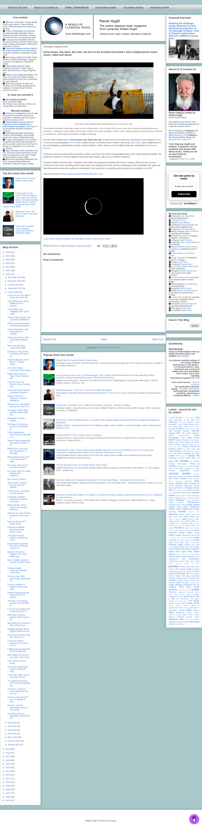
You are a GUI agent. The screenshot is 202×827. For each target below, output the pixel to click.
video (189, 610)
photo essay (184, 561)
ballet (175, 426)
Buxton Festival (189, 446)
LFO (197, 521)
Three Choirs (175, 605)
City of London (187, 466)
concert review (180, 473)
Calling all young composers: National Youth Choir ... (17, 570)
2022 (8, 267)
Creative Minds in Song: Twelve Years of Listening (78, 435)
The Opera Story (181, 601)
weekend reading (175, 615)
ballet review (183, 426)
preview (174, 566)
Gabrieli (171, 500)
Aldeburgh (173, 422)
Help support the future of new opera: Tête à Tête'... (19, 656)
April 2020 (12, 734)
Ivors (197, 514)
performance (194, 559)
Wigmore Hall (176, 619)
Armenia (180, 424)
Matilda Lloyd (186, 310)
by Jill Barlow (186, 451)
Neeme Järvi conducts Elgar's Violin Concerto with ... (18, 376)
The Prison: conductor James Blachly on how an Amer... (17, 691)
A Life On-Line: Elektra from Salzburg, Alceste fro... (18, 610)
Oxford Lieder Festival (184, 557)
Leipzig (171, 521)
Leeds (184, 519)
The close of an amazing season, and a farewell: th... (18, 603)
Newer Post (49, 339)
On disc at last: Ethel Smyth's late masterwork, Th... (19, 578)
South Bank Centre (189, 587)
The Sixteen (194, 601)
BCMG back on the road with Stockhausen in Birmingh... (17, 451)
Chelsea (172, 464)
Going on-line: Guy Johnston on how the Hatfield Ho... (17, 398)
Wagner (196, 610)
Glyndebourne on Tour (177, 505)
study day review (176, 594)
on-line (181, 547)
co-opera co (189, 468)
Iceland (191, 512)
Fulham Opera (193, 498)
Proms (183, 567)
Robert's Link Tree (17, 7)
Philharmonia (174, 561)
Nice (178, 540)
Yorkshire (181, 624)
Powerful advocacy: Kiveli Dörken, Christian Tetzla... (18, 362)
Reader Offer (174, 569)
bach (170, 426)
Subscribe (184, 194)
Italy (193, 514)
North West (184, 542)
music (192, 530)
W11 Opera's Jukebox (16, 479)
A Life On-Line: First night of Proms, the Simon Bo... (19, 296)
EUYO (171, 493)
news (196, 537)
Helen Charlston (191, 231)
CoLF (197, 468)
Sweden (196, 594)
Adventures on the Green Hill (186, 420)
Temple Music (189, 596)
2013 (8, 771)
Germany (195, 500)
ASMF (185, 424)
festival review (180, 495)
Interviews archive (159, 7)
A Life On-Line (175, 417)
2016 (8, 760)
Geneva (188, 500)
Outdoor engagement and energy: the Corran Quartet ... (18, 595)
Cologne (172, 470)
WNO (191, 622)
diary (196, 481)
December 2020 (15, 277)
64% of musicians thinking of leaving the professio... (19, 324)
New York (180, 538)
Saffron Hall (180, 576)
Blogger (112, 820)
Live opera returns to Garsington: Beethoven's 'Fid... (18, 716)
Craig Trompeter (178, 258)
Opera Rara (186, 551)
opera (196, 547)
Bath (170, 431)
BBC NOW (186, 433)
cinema (179, 466)
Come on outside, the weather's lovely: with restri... (17, 587)
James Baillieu (184, 223)
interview (173, 514)
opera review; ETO (183, 554)
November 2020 (15, 281)
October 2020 (14, 285)
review (171, 571)
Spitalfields (173, 590)
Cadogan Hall (193, 456)
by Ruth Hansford (183, 453)
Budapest (196, 444)
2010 (8, 782)
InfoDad (196, 395)
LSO (193, 526)
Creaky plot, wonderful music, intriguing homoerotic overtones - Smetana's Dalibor (93, 405)
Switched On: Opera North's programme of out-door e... (19, 515)
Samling (179, 578)
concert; (196, 474)
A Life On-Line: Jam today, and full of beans (18, 492)
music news (185, 532)
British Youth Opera (176, 442)
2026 (8, 252)
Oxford (171, 557)
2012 (8, 775)
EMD (179, 488)
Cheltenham (182, 464)
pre (193, 563)
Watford (189, 612)
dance (171, 481)
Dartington (178, 481)
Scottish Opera (183, 580)
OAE (175, 547)
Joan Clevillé (75, 142)
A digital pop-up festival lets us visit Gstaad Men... (18, 650)
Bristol (185, 440)
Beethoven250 (184, 435)
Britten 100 (189, 442)
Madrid (171, 528)
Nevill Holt (195, 535)
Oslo (197, 554)
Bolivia (183, 438)
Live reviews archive (106, 7)
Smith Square (194, 583)
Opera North (174, 551)
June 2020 (12, 726)
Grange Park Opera (178, 507)
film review (192, 495)
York (175, 624)
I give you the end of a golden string (16, 522)
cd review (181, 461)
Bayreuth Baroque (182, 431)
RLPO (191, 571)
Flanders (178, 498)
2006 (8, 797)
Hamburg (172, 512)
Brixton (178, 444)
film (186, 495)
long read (181, 526)
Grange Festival (192, 505)
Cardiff (187, 458)
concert (196, 470)
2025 (8, 256)
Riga (187, 571)
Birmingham (174, 438)
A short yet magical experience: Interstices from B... (17, 643)
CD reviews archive (133, 7)
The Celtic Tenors (178, 220)
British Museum (194, 440)
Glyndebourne (193, 502)
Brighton (179, 440)
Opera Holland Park (177, 549)
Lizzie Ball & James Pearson (183, 266)
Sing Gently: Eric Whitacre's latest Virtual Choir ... (19, 624)
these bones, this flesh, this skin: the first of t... (18, 636)
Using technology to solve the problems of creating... (18, 331)
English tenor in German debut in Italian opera (77, 360)
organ (193, 554)
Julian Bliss (186, 308)
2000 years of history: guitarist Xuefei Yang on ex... (18, 617)
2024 (8, 259)
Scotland (172, 580)
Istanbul (188, 514)
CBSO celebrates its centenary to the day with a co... (19, 434)
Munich (196, 528)
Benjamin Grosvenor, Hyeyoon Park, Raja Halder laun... (16, 554)
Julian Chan (183, 262)
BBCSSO (195, 433)
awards (196, 424)
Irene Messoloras (188, 229)
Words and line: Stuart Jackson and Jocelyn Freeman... (17, 507)
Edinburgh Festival (191, 486)
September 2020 (15, 288)
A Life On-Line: (188, 418)
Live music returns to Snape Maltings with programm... (19, 473)
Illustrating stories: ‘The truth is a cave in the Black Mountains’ (84, 390)
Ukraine (186, 608)
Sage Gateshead (192, 576)
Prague (186, 563)
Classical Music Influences (180, 139)
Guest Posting (181, 509)
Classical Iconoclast (195, 383)
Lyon (197, 526)
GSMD (171, 509)
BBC (179, 433)
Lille (177, 523)
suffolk (188, 594)
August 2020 (13, 292)
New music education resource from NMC (16, 347)
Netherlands (186, 535)
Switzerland (173, 596)
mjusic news (189, 528)
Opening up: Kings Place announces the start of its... (17, 354)
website (196, 612)
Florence (185, 498)
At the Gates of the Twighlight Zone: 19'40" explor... (18, 311)
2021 (8, 270)
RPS (188, 574)
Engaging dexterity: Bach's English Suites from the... (19, 630)
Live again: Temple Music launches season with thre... (17, 412)
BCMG (171, 435)
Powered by (184, 203)
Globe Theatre (176, 502)
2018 (8, 753)
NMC (182, 540)
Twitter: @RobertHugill (77, 7)
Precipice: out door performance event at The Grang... (17, 707)
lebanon (171, 519)
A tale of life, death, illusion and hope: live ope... (18, 676)
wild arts (188, 619)
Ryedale (172, 576)
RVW (197, 574)
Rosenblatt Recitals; (177, 574)
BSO (190, 444)
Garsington (180, 500)
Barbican (180, 429)
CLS (176, 468)
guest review (193, 509)
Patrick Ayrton (186, 288)
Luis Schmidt (186, 216)
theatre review (193, 603)
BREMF (172, 440)
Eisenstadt (172, 488)
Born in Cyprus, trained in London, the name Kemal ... (19, 562)
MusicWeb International (189, 389)
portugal (178, 563)
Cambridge (173, 458)
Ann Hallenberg (190, 284)
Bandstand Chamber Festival (16, 419)
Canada (181, 458)
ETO (191, 490)
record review (185, 569)
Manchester (179, 528)
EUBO (196, 490)
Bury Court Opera (175, 446)
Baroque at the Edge (191, 429)
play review (194, 561)
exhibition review (179, 493)
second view (194, 580)
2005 (8, 800)
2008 (8, 789)
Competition (184, 470)
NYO (197, 544)
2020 (8, 274)
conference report (175, 476)
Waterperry (180, 612)
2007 (8, 793)
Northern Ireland (176, 544)
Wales (171, 612)
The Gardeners (182, 599)
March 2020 (13, 737)
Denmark (188, 481)
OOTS (191, 547)
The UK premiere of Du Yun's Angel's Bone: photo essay (81, 465)
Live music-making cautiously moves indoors (19, 369)
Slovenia (185, 583)
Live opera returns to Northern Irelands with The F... (17, 538)
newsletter (172, 540)
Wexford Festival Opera (188, 617)
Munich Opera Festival (176, 530)
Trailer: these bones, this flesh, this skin (61, 239)
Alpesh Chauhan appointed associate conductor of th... (18, 442)
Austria (191, 424)
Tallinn (180, 596)
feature (189, 493)
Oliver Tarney (185, 242)
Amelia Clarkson (187, 271)
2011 (8, 779)
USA (191, 608)
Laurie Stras (176, 297)
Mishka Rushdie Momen (187, 290)
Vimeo (107, 239)
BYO (178, 456)
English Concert (192, 488)
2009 (8, 786)
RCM (197, 567)
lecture (178, 519)
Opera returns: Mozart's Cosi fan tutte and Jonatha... (17, 485)
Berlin (196, 435)
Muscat (186, 530)
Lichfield (172, 523)
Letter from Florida (182, 521)
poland (171, 563)
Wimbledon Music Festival (178, 622)
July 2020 (12, 723)
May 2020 (12, 730)
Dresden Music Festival (186, 483)
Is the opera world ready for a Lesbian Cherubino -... (18, 391)
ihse (198, 512)
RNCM (196, 571)
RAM (193, 567)
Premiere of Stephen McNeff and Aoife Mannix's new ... (16, 529)
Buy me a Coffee (188, 159)
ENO (171, 490)
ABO (170, 420)
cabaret (183, 456)
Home (104, 339)
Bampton (172, 429)
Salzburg (172, 578)
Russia (192, 574)
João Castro (135, 142)
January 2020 (14, 745)
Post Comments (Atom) (109, 347)
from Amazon (183, 356)
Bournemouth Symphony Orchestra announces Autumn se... (17, 546)
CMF (181, 468)
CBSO (193, 458)
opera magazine (192, 549)
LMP (191, 523)
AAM (197, 417)
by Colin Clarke (189, 449)
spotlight (195, 589)
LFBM (193, 521)
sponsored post (184, 590)
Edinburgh (179, 486)
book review (193, 438)
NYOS (171, 547)
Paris (184, 559)
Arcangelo (172, 424)
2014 (8, 767)
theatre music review (177, 603)
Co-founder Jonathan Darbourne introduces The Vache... (17, 499)
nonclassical (189, 540)
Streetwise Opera (193, 592)
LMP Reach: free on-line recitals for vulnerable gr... (17, 426)
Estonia (186, 490)
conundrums (187, 476)
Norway (187, 544)
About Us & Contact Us (46, 7)
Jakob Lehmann (187, 304)
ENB (183, 488)
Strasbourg (181, 592)
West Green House (191, 615)
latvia (197, 517)
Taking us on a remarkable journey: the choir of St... (18, 405)
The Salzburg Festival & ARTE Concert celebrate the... (18, 683)
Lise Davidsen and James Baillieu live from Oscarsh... (18, 303)
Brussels (184, 444)
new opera (172, 538)
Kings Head (178, 517)
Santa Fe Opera (189, 578)
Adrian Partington (188, 225)
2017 (8, 756)
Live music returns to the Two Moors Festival (17, 466)
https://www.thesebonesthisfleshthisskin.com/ (82, 174)
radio (188, 567)
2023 (8, 263)
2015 (8, 764)
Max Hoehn (183, 236)
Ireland (181, 514)
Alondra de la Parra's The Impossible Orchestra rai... (17, 339)
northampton (195, 542)
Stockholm (172, 592)
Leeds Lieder (193, 519)
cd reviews (194, 461)
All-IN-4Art (182, 422)
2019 (8, 749)
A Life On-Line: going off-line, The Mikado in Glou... (17, 699)
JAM (170, 517)
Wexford (172, 617)
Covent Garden (180, 478)
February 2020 (14, 741)
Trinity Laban (189, 605)
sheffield (172, 583)
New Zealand (188, 538)
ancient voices (193, 422)
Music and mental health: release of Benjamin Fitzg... (17, 669)
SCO (197, 578)
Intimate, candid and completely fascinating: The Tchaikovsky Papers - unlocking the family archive (100, 480)
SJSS (178, 582)
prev (197, 563)
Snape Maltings (175, 585)
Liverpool (184, 523)
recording (195, 569)
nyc (193, 544)
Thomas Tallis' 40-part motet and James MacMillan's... (19, 318)
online (186, 547)
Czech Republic (193, 478)
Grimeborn (194, 507)
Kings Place (189, 517)
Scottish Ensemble (92, 239)
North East (173, 542)
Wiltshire (196, 619)
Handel (182, 511)
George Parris (186, 264)
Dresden (172, 483)
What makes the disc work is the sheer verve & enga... (18, 459)
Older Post (157, 339)
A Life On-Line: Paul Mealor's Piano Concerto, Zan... (19, 384)
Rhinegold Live (179, 571)
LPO (188, 526)
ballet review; (194, 426)
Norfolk (196, 540)
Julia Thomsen (186, 240)
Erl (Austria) (178, 490)
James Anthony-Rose (180, 277)
